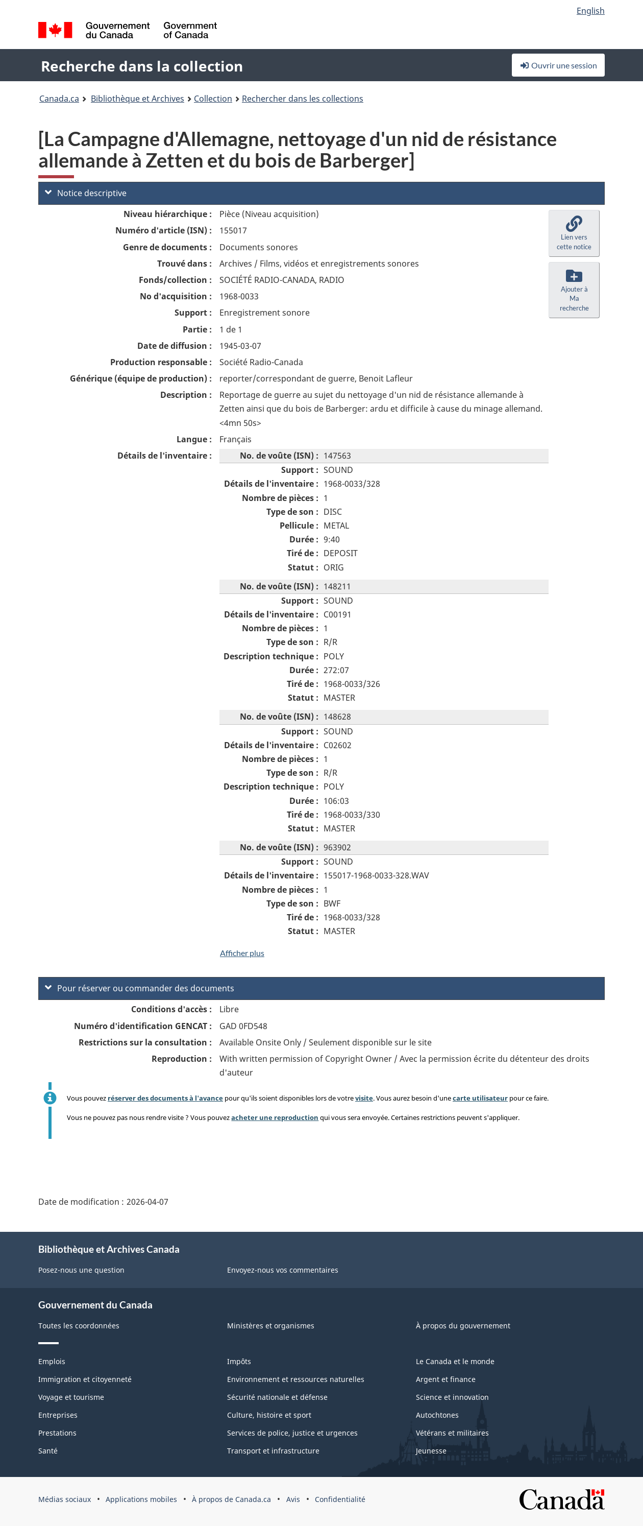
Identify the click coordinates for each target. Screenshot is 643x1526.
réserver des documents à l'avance (165, 1098)
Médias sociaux (64, 1499)
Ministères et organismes (270, 1325)
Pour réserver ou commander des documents (139, 988)
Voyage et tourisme (71, 1397)
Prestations (57, 1433)
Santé (48, 1451)
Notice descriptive (86, 193)
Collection (213, 98)
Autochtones (437, 1415)
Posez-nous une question (81, 1270)
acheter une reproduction (274, 1117)
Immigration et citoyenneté (85, 1379)
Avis (293, 1499)
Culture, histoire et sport (269, 1415)
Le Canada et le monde (455, 1361)
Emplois (51, 1361)
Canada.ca (59, 98)
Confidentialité (340, 1499)
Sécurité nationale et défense (277, 1397)
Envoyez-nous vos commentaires (282, 1270)
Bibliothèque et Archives (137, 98)
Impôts (239, 1361)
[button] (574, 233)
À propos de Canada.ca (231, 1499)
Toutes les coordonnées (78, 1325)
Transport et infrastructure (273, 1451)
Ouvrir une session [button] (558, 65)
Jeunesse (431, 1451)
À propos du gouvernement (463, 1325)
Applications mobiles (141, 1499)
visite (364, 1098)
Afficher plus (242, 953)
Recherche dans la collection (142, 66)
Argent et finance (446, 1379)
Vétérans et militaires (452, 1433)
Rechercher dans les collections (302, 98)
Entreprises (58, 1415)
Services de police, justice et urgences (292, 1433)
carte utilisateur (480, 1098)
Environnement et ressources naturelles (295, 1379)
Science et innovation (452, 1397)
